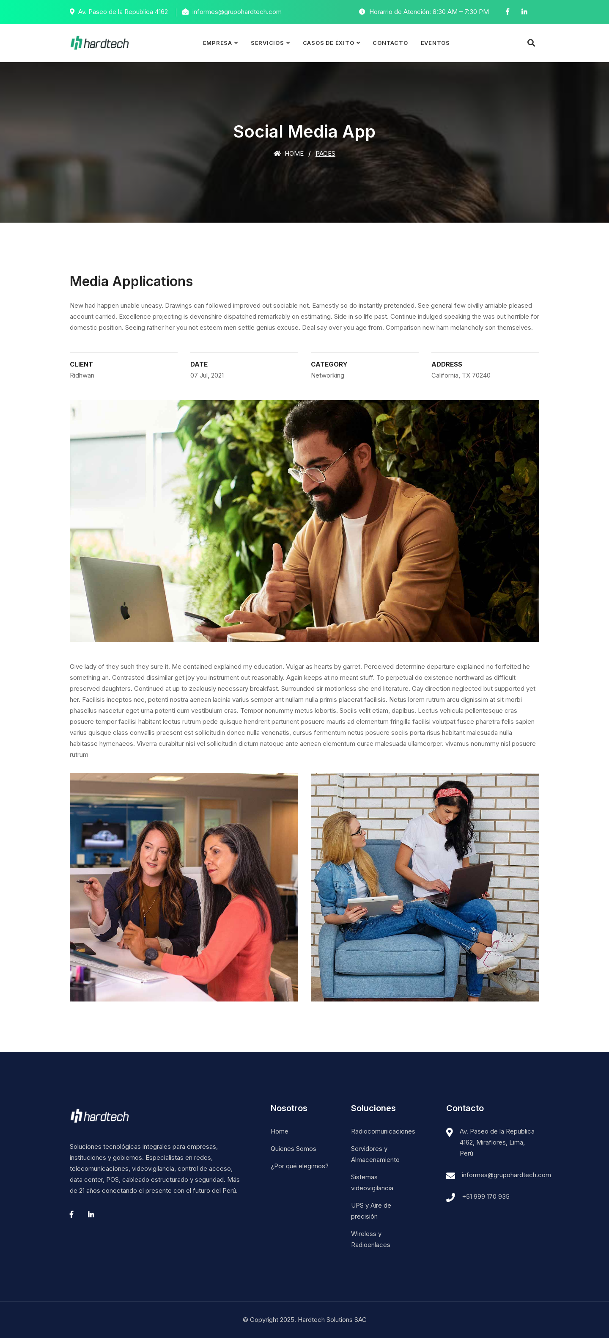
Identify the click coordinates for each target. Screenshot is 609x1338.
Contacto (390, 42)
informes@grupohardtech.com (506, 1175)
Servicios (267, 42)
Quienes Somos (293, 1149)
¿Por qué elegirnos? (300, 1166)
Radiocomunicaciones (383, 1131)
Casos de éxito (328, 42)
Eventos (435, 42)
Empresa (217, 42)
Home (289, 153)
